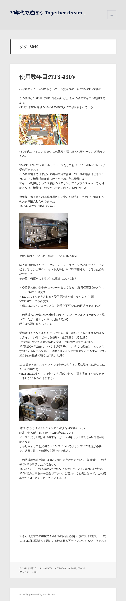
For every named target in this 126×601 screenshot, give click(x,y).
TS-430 (81, 568)
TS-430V (61, 568)
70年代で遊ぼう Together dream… (48, 12)
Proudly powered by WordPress (37, 594)
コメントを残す (30, 571)
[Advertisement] (63, 507)
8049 (73, 568)
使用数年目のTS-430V (47, 76)
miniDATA (47, 568)
